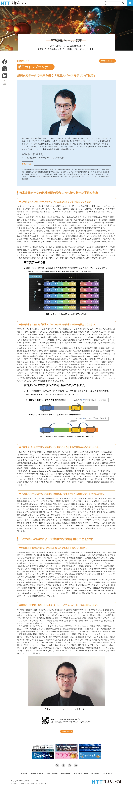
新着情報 (24, 773)
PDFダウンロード (106, 61)
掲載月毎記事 (65, 773)
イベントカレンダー (81, 773)
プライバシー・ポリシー (33, 781)
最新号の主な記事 (37, 773)
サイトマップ (107, 773)
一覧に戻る (66, 731)
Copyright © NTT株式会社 (18, 781)
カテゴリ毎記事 (52, 773)
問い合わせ (95, 773)
